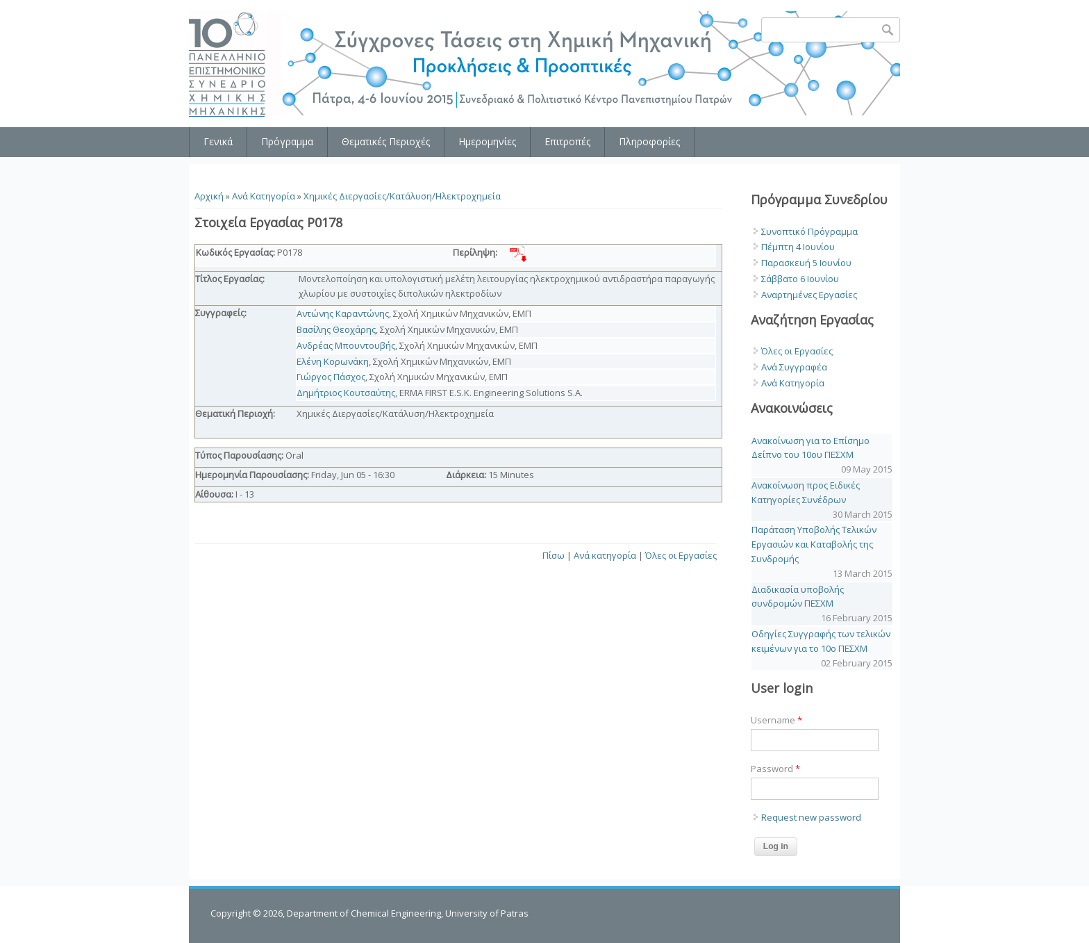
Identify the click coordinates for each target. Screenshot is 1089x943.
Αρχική (209, 196)
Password (775, 768)
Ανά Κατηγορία (263, 196)
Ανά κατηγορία (605, 555)
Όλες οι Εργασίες (681, 555)
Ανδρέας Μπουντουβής (346, 345)
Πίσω (553, 555)
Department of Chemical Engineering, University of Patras (408, 913)
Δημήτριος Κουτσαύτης (346, 392)
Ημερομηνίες (487, 141)
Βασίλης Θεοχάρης (336, 329)
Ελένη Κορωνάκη (333, 361)
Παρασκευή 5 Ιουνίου (806, 262)
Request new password (811, 817)
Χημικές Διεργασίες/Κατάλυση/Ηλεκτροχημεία (402, 196)
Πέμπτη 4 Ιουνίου (798, 246)
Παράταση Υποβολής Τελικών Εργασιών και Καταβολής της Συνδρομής (813, 544)
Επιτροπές (567, 141)
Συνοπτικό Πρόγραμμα (809, 231)
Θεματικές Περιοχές (386, 141)
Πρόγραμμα (287, 141)
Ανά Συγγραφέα (794, 367)
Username (776, 720)
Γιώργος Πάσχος (331, 376)
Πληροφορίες (649, 141)
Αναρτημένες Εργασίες (809, 294)
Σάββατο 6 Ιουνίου (800, 278)
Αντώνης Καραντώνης (343, 313)
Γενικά (218, 141)
